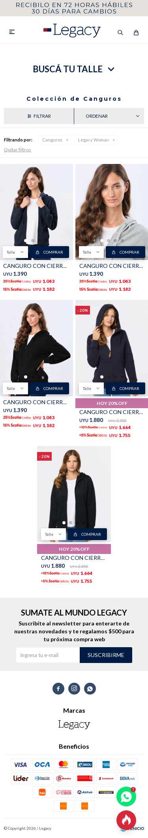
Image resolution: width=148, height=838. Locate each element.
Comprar (53, 252)
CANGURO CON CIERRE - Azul (36, 265)
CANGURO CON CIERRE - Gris (112, 265)
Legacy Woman (93, 139)
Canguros (52, 139)
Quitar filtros (17, 150)
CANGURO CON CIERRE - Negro (36, 402)
